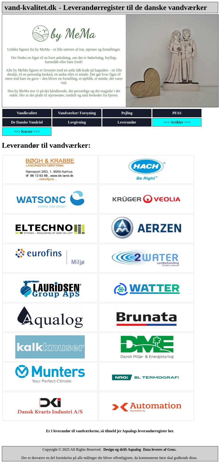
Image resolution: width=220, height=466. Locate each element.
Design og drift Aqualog (122, 449)
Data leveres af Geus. (159, 449)
